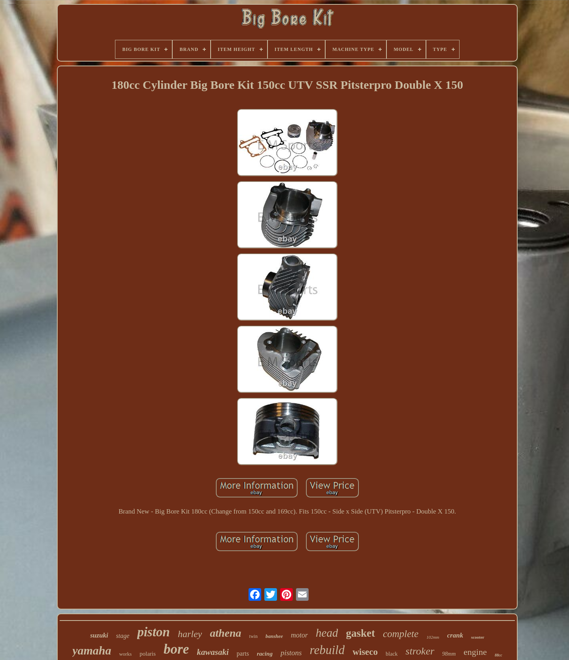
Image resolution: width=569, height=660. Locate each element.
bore (176, 649)
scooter (477, 637)
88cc (498, 655)
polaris (147, 654)
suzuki (99, 635)
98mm (449, 654)
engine (475, 652)
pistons (291, 653)
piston (153, 632)
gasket (360, 633)
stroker (419, 651)
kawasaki (213, 652)
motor (299, 635)
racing (265, 654)
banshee (274, 636)
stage (123, 635)
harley (190, 634)
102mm (432, 637)
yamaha (91, 650)
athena (225, 633)
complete (400, 633)
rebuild (327, 650)
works (125, 654)
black (392, 654)
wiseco (365, 652)
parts (243, 653)
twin (253, 636)
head (327, 632)
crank (455, 635)
